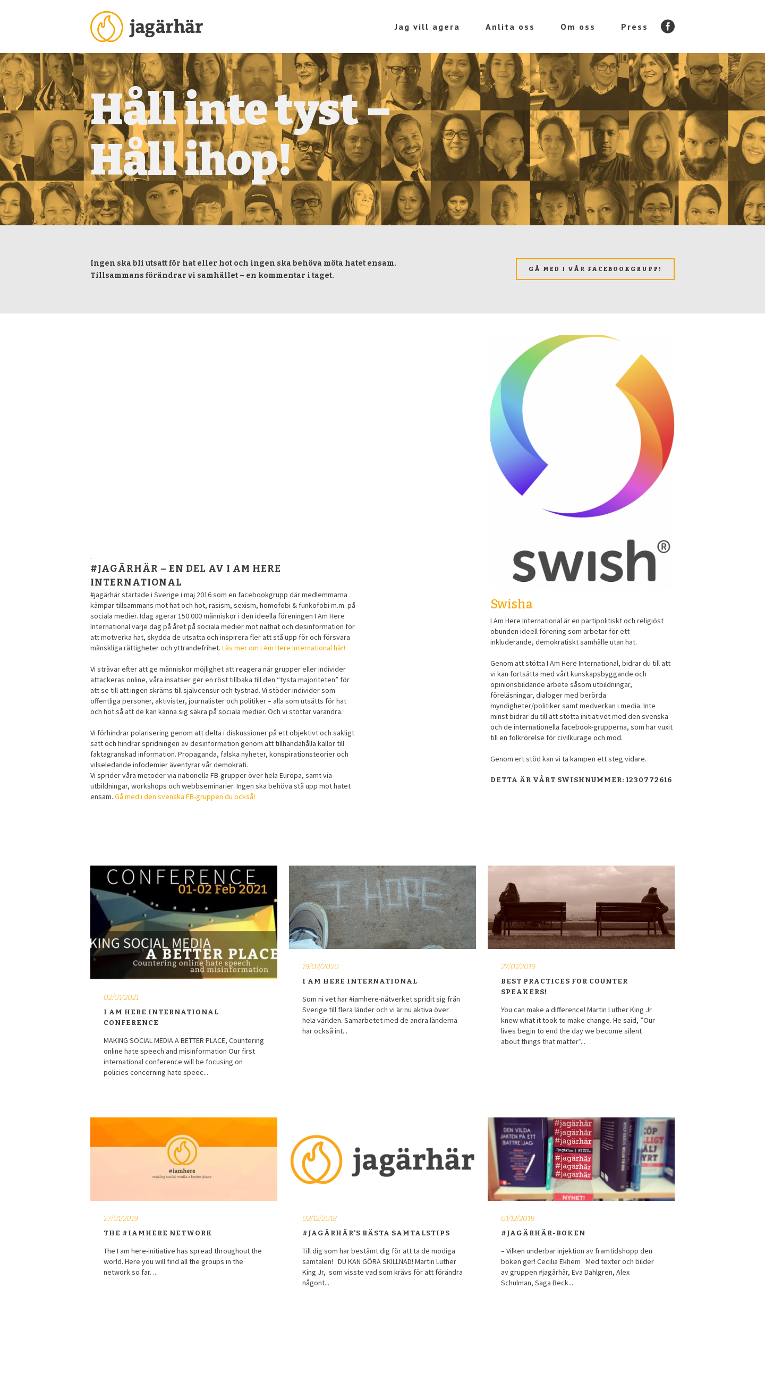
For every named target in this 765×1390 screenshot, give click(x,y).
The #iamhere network (158, 1233)
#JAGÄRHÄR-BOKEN (543, 1233)
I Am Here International (360, 981)
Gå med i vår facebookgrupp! (595, 269)
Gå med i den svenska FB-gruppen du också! (185, 796)
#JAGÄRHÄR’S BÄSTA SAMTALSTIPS (376, 1233)
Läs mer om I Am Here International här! (283, 647)
